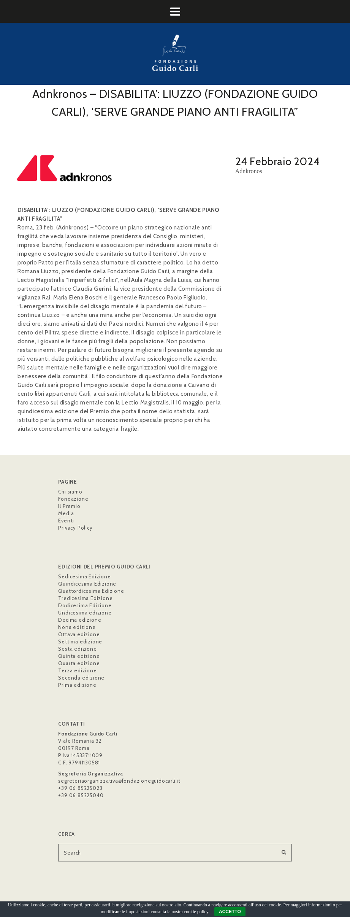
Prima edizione (77, 685)
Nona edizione (76, 627)
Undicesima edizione (84, 613)
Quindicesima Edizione (87, 584)
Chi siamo (70, 492)
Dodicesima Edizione (84, 605)
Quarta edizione (79, 663)
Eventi (66, 520)
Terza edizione (77, 670)
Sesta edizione (77, 649)
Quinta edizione (79, 656)
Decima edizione (79, 620)
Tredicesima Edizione (85, 598)
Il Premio (69, 506)
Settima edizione (80, 641)
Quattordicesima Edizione (91, 591)
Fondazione (73, 499)
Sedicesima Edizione (84, 576)
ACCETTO (230, 911)
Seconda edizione (81, 678)
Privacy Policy (75, 528)
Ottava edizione (79, 634)
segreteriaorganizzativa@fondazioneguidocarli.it (119, 781)
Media (66, 513)
